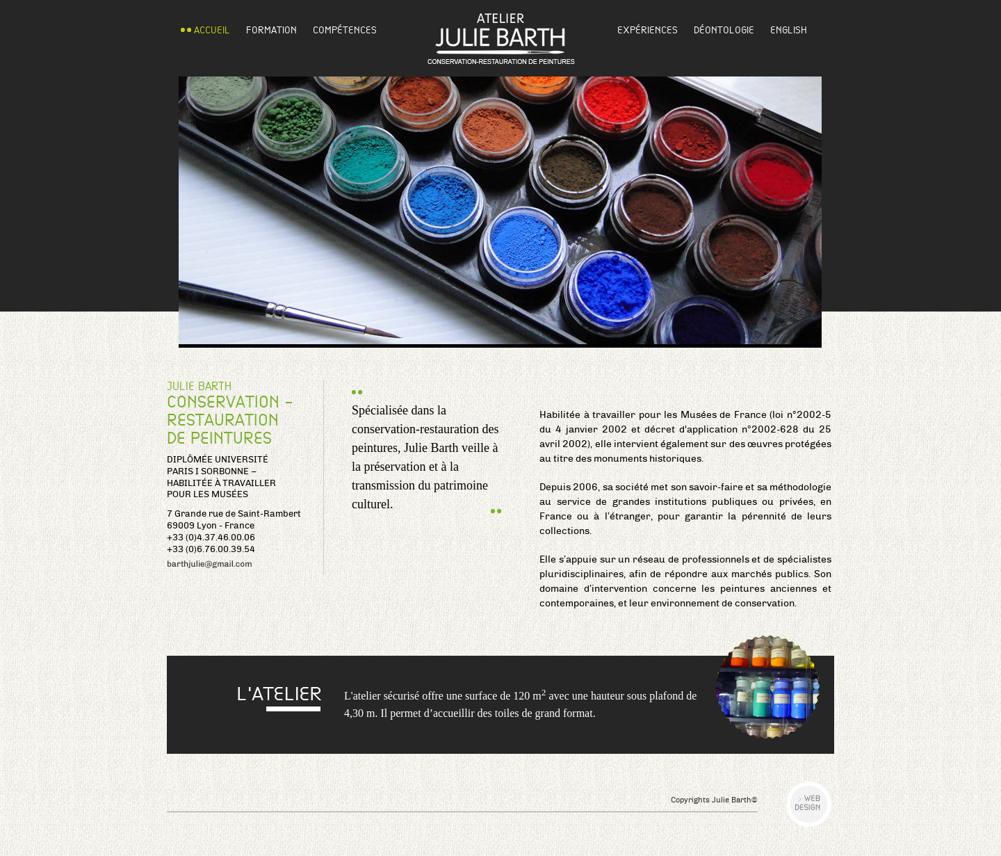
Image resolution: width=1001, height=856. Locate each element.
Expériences (647, 29)
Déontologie (724, 29)
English (788, 29)
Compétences (345, 29)
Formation (271, 29)
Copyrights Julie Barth (714, 800)
